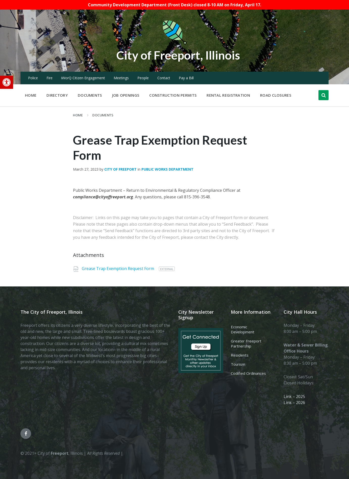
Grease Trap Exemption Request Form (118, 268)
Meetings (121, 77)
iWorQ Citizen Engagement (83, 77)
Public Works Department (167, 169)
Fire (49, 77)
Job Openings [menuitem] (125, 95)
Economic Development (242, 329)
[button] (6, 82)
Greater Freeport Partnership (246, 343)
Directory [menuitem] (57, 95)
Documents (102, 115)
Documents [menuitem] (90, 95)
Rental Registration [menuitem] (228, 95)
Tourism (238, 364)
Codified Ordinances (248, 373)
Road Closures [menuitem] (275, 95)
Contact (163, 77)
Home (78, 115)
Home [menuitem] (30, 95)
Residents (239, 355)
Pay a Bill (186, 77)
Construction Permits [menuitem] (172, 95)
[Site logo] (174, 43)
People (143, 77)
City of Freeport (120, 169)
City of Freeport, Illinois (178, 55)
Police (33, 77)
